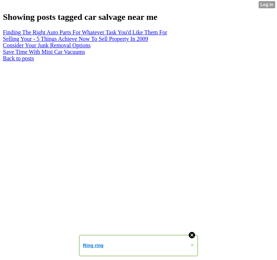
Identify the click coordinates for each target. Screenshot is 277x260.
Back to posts (18, 58)
